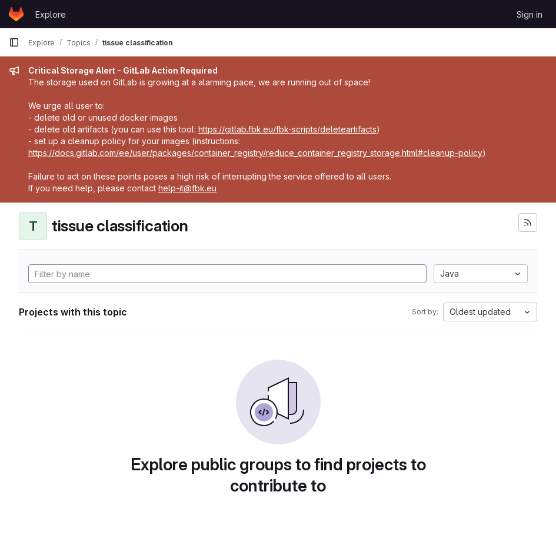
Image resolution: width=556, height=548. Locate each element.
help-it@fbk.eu (187, 188)
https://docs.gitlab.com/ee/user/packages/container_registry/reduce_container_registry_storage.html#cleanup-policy (255, 153)
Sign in (529, 14)
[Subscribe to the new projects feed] (527, 222)
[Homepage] (16, 14)
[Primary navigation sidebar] (14, 42)
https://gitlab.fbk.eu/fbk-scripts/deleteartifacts (287, 129)
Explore (50, 14)
